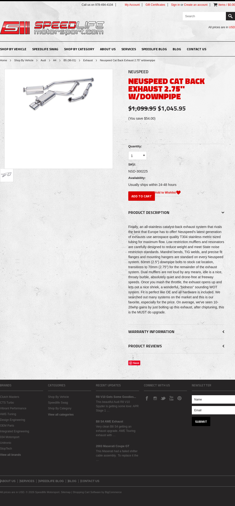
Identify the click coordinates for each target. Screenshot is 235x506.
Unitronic (5, 443)
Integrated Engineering (14, 431)
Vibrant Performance (13, 408)
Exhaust (88, 60)
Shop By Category (79, 48)
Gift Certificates (155, 4)
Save (136, 362)
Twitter (163, 398)
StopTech (6, 448)
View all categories (61, 414)
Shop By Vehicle (13, 48)
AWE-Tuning (8, 414)
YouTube (171, 398)
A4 (54, 60)
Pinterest (179, 398)
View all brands (10, 454)
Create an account (195, 4)
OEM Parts (7, 425)
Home (3, 60)
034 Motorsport (9, 437)
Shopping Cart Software (87, 492)
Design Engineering (12, 420)
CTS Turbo (7, 402)
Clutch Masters (9, 397)
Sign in (175, 4)
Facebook (147, 398)
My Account (132, 4)
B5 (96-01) (70, 60)
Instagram (155, 398)
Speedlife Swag (45, 48)
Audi (43, 60)
